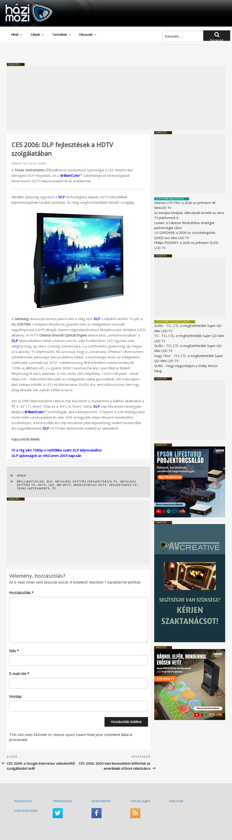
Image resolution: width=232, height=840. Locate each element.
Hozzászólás (21, 592)
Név (14, 650)
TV (54, 488)
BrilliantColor (70, 175)
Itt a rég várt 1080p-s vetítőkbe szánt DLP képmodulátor (56, 450)
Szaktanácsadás (26, 810)
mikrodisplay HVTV (90, 485)
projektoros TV (123, 485)
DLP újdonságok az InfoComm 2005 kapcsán (46, 455)
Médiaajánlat (62, 801)
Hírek (17, 34)
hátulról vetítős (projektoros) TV (86, 481)
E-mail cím (19, 673)
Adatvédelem (101, 801)
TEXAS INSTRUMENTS (33, 488)
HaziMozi (22, 5)
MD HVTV (64, 485)
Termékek (61, 34)
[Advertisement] (116, 98)
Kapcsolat (176, 801)
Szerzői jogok (140, 801)
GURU (42, 163)
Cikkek (37, 34)
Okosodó (88, 34)
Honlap (15, 696)
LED (52, 485)
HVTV (42, 485)
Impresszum (23, 801)
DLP (61, 197)
